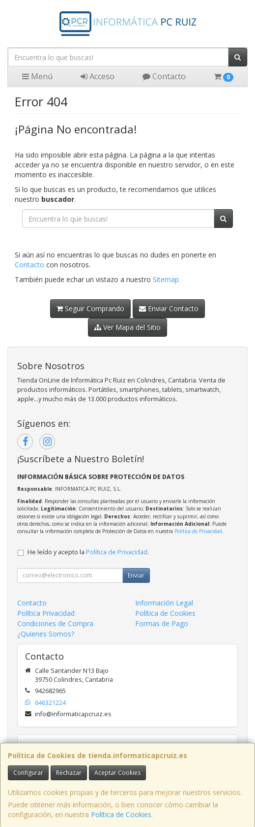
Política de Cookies (121, 814)
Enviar (136, 575)
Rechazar (69, 772)
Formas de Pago (161, 623)
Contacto (164, 76)
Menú (37, 76)
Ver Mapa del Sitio (127, 327)
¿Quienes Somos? (45, 633)
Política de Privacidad (198, 531)
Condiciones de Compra (55, 623)
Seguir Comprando (90, 308)
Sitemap (166, 279)
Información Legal (164, 602)
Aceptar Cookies (117, 772)
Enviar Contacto (168, 308)
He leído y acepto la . (88, 552)
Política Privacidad (46, 613)
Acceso (97, 76)
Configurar (28, 772)
